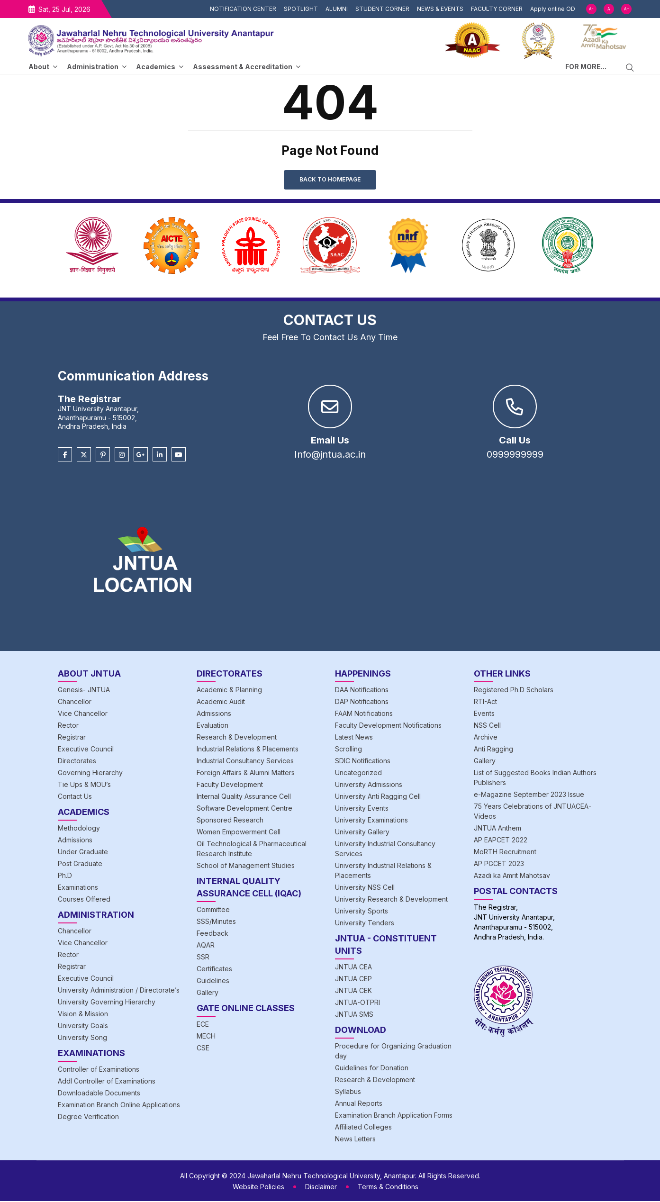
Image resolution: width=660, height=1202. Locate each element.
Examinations (78, 888)
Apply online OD (552, 8)
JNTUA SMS (354, 1015)
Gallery (207, 993)
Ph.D (65, 876)
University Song (82, 1038)
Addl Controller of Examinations (106, 1082)
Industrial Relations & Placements (247, 750)
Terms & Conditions (388, 1188)
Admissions (75, 841)
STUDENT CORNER (382, 8)
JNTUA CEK (353, 991)
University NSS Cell (365, 888)
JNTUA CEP (353, 980)
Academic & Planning (229, 691)
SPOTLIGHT (301, 8)
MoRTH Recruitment (505, 853)
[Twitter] (83, 456)
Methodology (79, 829)
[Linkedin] (159, 456)
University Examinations (371, 821)
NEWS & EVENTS (440, 8)
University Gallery (362, 833)
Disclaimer (321, 1188)
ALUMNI (336, 8)
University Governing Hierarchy (106, 1003)
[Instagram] (121, 456)
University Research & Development (391, 900)
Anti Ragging (493, 750)
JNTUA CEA (353, 968)
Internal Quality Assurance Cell (244, 797)
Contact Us (75, 797)
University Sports (361, 912)
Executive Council (86, 750)
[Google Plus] (140, 456)
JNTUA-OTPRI (357, 1003)
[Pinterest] (102, 456)
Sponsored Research (230, 821)
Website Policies (258, 1188)
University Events (362, 809)
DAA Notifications (362, 691)
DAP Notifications (362, 702)
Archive (485, 738)
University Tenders (364, 924)
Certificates (214, 970)
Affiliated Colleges (363, 1128)
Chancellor (74, 702)
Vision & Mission (83, 1015)
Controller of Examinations (98, 1070)
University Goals (83, 1026)
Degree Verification (88, 1117)
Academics (155, 67)
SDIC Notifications (362, 762)
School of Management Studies (246, 866)
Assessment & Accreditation (242, 67)
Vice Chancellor (83, 714)
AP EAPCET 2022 (500, 841)
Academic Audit (221, 702)
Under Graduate (83, 853)
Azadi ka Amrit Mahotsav (512, 876)
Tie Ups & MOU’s (84, 785)
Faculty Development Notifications (388, 726)
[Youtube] (178, 456)
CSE (203, 1049)
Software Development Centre (244, 809)
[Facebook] (65, 456)
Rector (68, 726)
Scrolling (348, 750)
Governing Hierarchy (90, 773)
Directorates (77, 762)
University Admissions (368, 785)
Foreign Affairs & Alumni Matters (246, 773)
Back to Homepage (330, 179)
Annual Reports (358, 1104)
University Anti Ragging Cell (378, 797)
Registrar (72, 738)
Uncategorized (358, 773)
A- (591, 9)
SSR (203, 958)
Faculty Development (230, 785)
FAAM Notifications (364, 714)
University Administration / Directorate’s (119, 991)
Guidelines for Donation (371, 1069)
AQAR (206, 946)
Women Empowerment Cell (238, 833)
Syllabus (348, 1092)
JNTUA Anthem (497, 829)
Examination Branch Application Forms (393, 1116)
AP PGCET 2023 (499, 864)
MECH (206, 1037)
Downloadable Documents (99, 1094)
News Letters (355, 1140)
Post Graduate (80, 864)
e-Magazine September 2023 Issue (529, 795)
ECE (203, 1025)
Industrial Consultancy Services (245, 762)
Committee (213, 910)
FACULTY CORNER (497, 8)
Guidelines (213, 981)
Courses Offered (84, 900)
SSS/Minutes (216, 922)
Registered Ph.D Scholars (513, 691)
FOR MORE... (585, 67)
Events (484, 714)
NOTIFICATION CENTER (243, 8)
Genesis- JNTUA (84, 691)
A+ (626, 9)
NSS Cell (487, 726)
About (38, 67)
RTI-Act (485, 702)
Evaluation (212, 726)
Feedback (212, 934)
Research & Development (237, 738)
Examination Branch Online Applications (119, 1106)
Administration (92, 67)
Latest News (354, 738)
